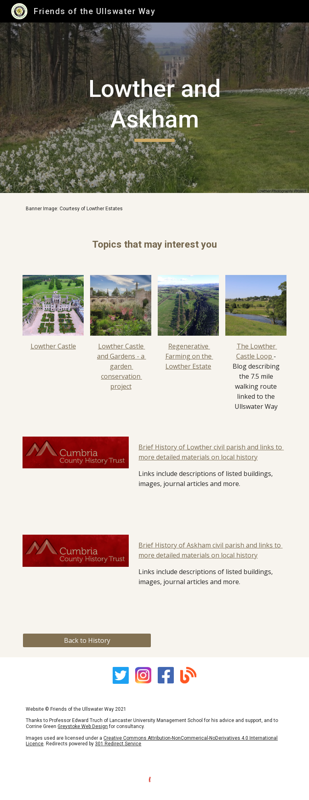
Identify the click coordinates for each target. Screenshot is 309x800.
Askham (199, 545)
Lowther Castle (53, 346)
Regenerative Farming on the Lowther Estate (189, 356)
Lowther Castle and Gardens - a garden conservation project (121, 366)
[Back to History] (86, 640)
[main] (154, 107)
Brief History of (162, 545)
